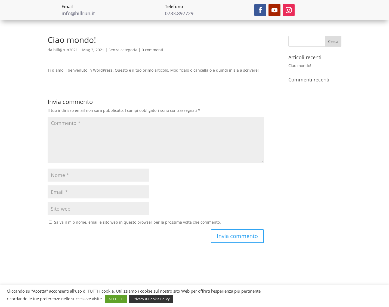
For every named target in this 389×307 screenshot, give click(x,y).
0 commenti (152, 49)
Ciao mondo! (299, 65)
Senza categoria (123, 49)
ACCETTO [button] (116, 298)
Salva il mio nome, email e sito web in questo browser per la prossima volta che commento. (137, 222)
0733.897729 (179, 13)
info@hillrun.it (78, 13)
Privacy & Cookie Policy (151, 298)
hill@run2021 (65, 49)
